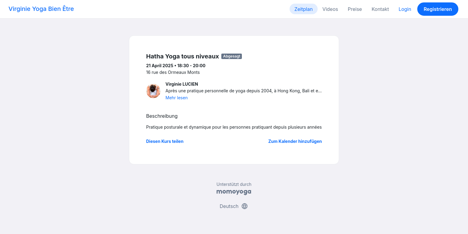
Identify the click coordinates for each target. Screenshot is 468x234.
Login (405, 9)
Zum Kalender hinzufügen (295, 141)
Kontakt (380, 9)
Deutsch (234, 206)
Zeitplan (303, 9)
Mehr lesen (176, 97)
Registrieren (438, 9)
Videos (330, 9)
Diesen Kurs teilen (165, 141)
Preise (355, 9)
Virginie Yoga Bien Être (41, 8)
